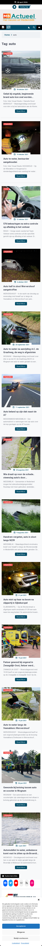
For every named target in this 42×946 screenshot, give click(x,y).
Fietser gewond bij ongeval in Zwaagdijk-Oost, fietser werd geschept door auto (18, 664)
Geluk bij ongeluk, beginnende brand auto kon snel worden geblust (18, 95)
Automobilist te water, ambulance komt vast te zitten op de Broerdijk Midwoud (21, 852)
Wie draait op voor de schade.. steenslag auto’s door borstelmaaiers (18, 476)
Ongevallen (8, 124)
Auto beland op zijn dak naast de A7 (19, 413)
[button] (39, 900)
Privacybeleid (25, 943)
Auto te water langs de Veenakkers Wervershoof (16, 726)
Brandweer (7, 53)
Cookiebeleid (16, 943)
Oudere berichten (11, 876)
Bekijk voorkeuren (21, 938)
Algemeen (7, 439)
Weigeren (21, 932)
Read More (21, 111)
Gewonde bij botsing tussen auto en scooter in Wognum (20, 789)
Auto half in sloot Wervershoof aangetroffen (19, 288)
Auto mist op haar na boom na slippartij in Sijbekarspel (18, 601)
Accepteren (21, 926)
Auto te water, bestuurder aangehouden (16, 160)
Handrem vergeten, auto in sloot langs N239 (19, 539)
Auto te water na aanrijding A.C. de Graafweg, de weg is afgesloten (21, 351)
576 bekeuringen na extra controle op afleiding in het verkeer (20, 225)
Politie (6, 189)
